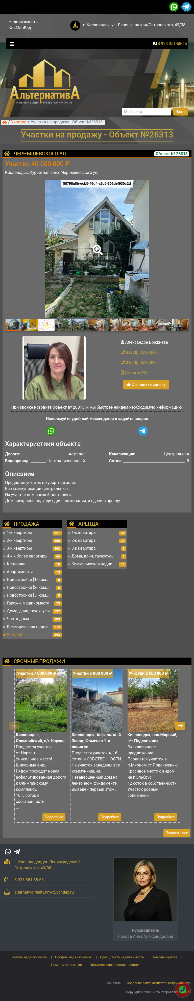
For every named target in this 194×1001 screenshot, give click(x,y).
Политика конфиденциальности (114, 965)
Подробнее (54, 817)
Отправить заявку (146, 384)
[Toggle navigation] (11, 43)
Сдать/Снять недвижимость (122, 957)
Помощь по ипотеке (66, 965)
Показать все (177, 833)
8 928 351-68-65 (172, 43)
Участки (19, 122)
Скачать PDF (135, 372)
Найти (181, 111)
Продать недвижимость (73, 957)
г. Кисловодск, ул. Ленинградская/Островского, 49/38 (134, 24)
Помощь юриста (164, 957)
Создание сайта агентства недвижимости (159, 983)
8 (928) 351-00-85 (139, 352)
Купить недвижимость (29, 957)
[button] (97, 246)
